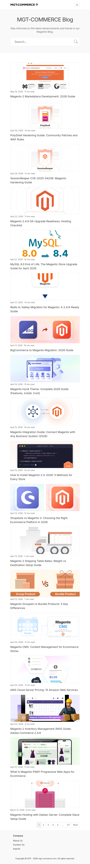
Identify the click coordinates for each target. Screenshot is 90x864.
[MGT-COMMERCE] (24, 4)
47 (68, 824)
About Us (18, 840)
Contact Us (19, 844)
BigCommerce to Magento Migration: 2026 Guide (41, 350)
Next (75, 824)
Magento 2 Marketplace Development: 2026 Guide (42, 96)
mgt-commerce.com (47, 858)
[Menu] (77, 5)
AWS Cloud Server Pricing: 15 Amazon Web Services (44, 690)
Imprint (16, 848)
